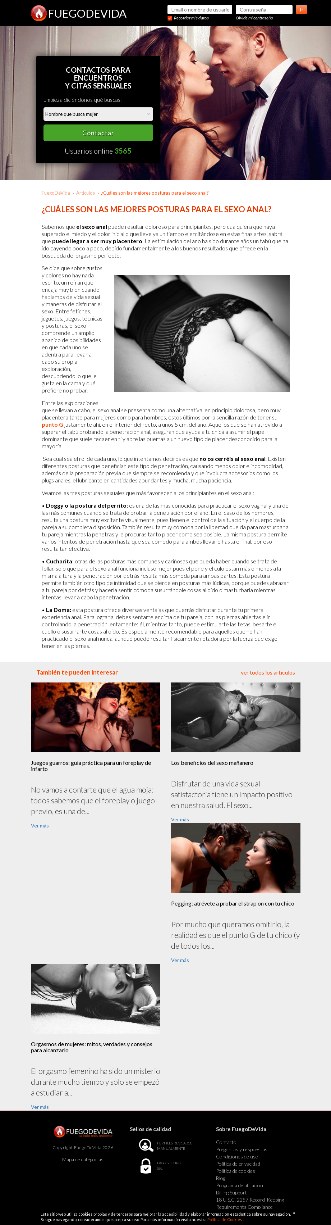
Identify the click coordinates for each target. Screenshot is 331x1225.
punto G (52, 424)
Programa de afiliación (239, 1185)
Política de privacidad (238, 1164)
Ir (301, 9)
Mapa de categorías (83, 1159)
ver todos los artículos (268, 672)
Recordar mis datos (191, 18)
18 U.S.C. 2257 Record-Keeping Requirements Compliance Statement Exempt (250, 1207)
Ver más (40, 825)
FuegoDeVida (56, 193)
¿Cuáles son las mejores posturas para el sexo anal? (155, 193)
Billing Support (231, 1192)
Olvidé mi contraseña (254, 18)
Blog (220, 1178)
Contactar (98, 133)
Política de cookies (235, 1171)
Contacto (226, 1142)
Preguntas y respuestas (241, 1149)
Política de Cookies (225, 1219)
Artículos (85, 193)
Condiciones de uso (237, 1156)
